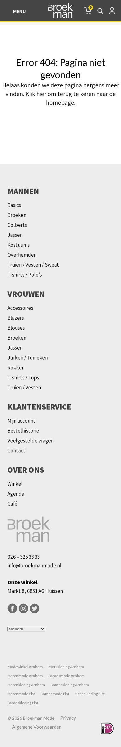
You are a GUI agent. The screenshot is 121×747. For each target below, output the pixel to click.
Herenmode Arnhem (25, 675)
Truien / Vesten (24, 387)
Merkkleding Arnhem (66, 666)
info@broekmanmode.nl (34, 565)
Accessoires (20, 308)
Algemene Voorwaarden (36, 727)
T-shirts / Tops (23, 377)
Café (12, 503)
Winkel (15, 483)
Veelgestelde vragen (30, 440)
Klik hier (35, 94)
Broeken (16, 215)
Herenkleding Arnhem (26, 684)
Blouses (16, 327)
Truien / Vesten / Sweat (33, 264)
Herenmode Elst (21, 693)
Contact (16, 450)
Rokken (16, 367)
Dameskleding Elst (22, 702)
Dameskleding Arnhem (70, 684)
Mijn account (21, 420)
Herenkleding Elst (90, 693)
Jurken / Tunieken (27, 357)
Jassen (15, 234)
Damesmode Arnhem (66, 675)
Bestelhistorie (23, 430)
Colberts (17, 225)
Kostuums (18, 244)
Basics (14, 205)
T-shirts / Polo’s (24, 274)
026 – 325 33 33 (23, 556)
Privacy (68, 718)
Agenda (15, 493)
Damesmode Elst (55, 693)
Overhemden (22, 254)
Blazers (15, 317)
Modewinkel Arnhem (25, 666)
